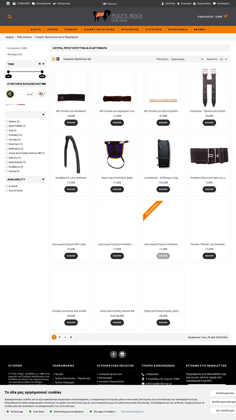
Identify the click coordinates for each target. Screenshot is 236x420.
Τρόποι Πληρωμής (63, 382)
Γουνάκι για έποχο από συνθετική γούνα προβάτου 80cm (71, 311)
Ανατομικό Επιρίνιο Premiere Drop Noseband (117, 244)
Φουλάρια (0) (14, 54)
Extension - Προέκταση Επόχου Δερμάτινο (209, 111)
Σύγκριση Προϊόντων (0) (77, 59)
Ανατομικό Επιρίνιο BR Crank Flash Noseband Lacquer (71, 244)
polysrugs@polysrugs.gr (157, 383)
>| (71, 337)
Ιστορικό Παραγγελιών (110, 381)
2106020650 (150, 374)
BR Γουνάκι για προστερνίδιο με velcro (163, 111)
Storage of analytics (104, 411)
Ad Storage (17, 411)
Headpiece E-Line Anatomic (71, 177)
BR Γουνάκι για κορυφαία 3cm (117, 111)
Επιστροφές (104, 377)
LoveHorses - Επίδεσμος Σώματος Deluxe (163, 177)
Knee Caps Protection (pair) (117, 177)
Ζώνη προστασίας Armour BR (117, 311)
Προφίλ (58, 374)
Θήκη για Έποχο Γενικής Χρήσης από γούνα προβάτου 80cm (163, 311)
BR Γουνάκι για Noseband (71, 111)
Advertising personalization (69, 411)
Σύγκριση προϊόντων (109, 374)
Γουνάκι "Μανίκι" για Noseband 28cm (209, 244)
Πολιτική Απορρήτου (132, 411)
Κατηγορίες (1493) (17, 48)
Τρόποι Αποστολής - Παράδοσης (71, 378)
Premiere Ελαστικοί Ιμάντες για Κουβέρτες (209, 177)
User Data (38, 411)
